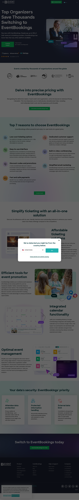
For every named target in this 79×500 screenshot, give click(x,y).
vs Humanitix (68, 480)
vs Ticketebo (68, 476)
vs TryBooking (68, 472)
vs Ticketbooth (68, 478)
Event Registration (21, 476)
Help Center (52, 472)
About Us (35, 472)
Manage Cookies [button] (9, 495)
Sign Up (35, 476)
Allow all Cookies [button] (23, 495)
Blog (34, 474)
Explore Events (20, 480)
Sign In (34, 478)
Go (52, 250)
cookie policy (17, 491)
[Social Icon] (61, 491)
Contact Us (52, 474)
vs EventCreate (69, 482)
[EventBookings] (10, 2)
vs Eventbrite (68, 474)
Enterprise (19, 478)
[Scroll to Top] (76, 495)
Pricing (18, 482)
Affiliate (35, 480)
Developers (52, 476)
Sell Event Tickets (21, 474)
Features (19, 472)
